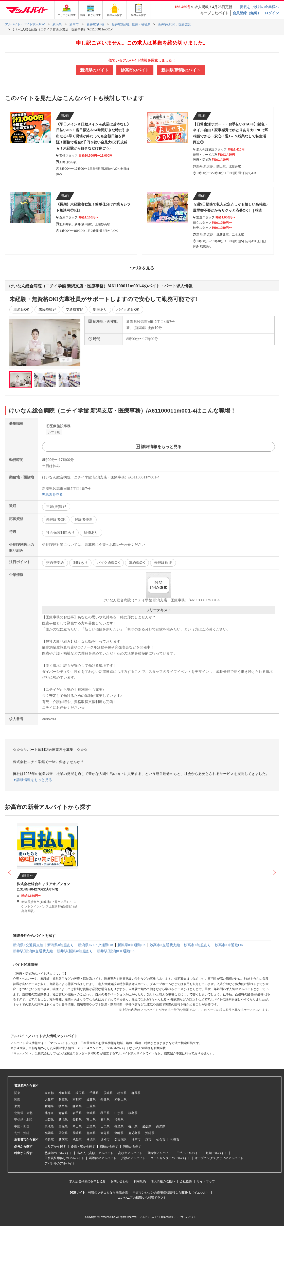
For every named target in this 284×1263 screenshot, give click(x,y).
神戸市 (135, 1139)
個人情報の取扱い (163, 1181)
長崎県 (77, 1133)
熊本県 (91, 1133)
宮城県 (91, 1113)
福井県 (118, 1119)
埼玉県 (80, 1093)
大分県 (105, 1133)
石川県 (105, 1119)
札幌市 (174, 1139)
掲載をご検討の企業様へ (259, 7)
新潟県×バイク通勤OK (95, 945)
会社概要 (186, 1181)
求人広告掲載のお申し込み (87, 1181)
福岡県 (49, 1133)
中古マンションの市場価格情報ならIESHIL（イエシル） (171, 1192)
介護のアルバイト (133, 1158)
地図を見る (52, 494)
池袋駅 (77, 1139)
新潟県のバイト (94, 70)
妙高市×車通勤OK (229, 945)
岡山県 (77, 1126)
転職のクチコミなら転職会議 (108, 1192)
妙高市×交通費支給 (165, 945)
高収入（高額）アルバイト (95, 1153)
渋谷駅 (49, 1139)
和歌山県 (120, 1099)
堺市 (148, 1139)
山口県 (105, 1126)
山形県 (118, 1113)
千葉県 (94, 1093)
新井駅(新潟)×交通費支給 (33, 951)
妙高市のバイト (135, 70)
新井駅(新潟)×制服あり (75, 951)
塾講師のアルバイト (58, 1153)
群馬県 (135, 1093)
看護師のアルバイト (102, 1158)
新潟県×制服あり (60, 945)
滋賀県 (91, 1099)
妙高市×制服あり (197, 945)
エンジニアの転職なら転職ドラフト (142, 1197)
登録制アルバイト (159, 1153)
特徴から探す (132, 1146)
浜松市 (105, 1139)
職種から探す (109, 1146)
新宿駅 (63, 1139)
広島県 (91, 1126)
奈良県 (105, 1099)
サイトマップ (206, 1181)
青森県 (63, 1113)
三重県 (91, 1106)
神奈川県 (65, 1093)
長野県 (77, 1119)
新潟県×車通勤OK (131, 945)
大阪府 (49, 1099)
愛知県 (49, 1106)
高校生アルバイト (130, 1153)
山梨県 (49, 1119)
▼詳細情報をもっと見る (32, 780)
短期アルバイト (216, 1153)
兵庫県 (63, 1099)
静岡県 (77, 1106)
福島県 (132, 1113)
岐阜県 (63, 1106)
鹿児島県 (134, 1133)
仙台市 (160, 1139)
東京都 (49, 1093)
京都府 (77, 1099)
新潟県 (63, 1119)
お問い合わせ (120, 1181)
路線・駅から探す (83, 1146)
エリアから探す (55, 1146)
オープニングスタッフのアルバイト (219, 1158)
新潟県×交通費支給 (28, 945)
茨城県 (108, 1093)
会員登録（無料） (247, 13)
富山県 (91, 1119)
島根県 (63, 1126)
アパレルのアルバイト (60, 1163)
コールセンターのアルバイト (170, 1158)
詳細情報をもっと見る (161, 446)
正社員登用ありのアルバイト (64, 1158)
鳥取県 (49, 1126)
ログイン (272, 13)
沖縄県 (149, 1133)
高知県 (160, 1126)
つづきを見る (142, 268)
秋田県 (105, 1113)
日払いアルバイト (188, 1153)
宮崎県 (118, 1133)
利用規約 (140, 1181)
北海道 (49, 1113)
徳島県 (118, 1126)
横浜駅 (91, 1139)
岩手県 (77, 1113)
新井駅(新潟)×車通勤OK (116, 951)
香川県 (132, 1126)
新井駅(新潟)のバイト (181, 70)
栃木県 (122, 1093)
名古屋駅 (120, 1139)
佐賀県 (63, 1133)
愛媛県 (146, 1126)
